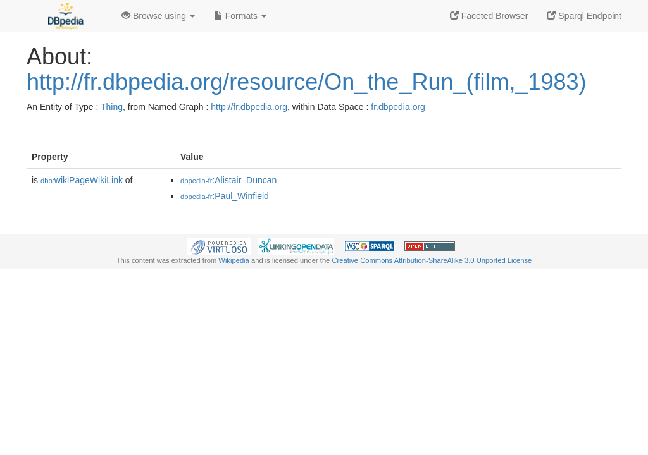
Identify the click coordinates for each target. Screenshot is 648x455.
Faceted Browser (489, 16)
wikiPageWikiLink (81, 180)
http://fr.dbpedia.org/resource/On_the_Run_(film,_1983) (307, 82)
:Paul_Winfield (224, 196)
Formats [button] (240, 16)
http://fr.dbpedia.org (249, 107)
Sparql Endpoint (584, 16)
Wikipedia (233, 260)
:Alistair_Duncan (228, 180)
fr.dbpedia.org (398, 107)
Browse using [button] (158, 16)
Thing (112, 107)
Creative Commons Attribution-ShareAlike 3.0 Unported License (432, 260)
